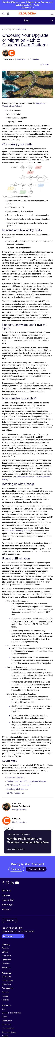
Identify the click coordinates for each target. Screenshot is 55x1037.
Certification (6, 977)
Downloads (6, 984)
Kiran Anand (22, 59)
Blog (26, 20)
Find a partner (7, 988)
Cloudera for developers (11, 1013)
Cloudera (35, 59)
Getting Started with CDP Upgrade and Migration (26, 781)
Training (5, 996)
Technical (22, 29)
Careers (6, 895)
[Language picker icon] (8, 14)
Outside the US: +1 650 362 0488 (18, 931)
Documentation (8, 1028)
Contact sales (7, 980)
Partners (6, 909)
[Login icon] (3, 14)
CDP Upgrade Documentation (19, 785)
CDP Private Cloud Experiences (17, 531)
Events (4, 1017)
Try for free (16, 869)
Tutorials (5, 1000)
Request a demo (36, 869)
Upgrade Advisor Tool (15, 777)
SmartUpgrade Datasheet (17, 789)
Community (6, 1024)
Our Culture (6, 956)
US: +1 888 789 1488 (12, 928)
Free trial (5, 992)
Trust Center (7, 1021)
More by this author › (19, 809)
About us (6, 890)
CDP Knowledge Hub (15, 793)
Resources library (9, 1032)
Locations (6, 964)
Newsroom (7, 904)
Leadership (7, 900)
